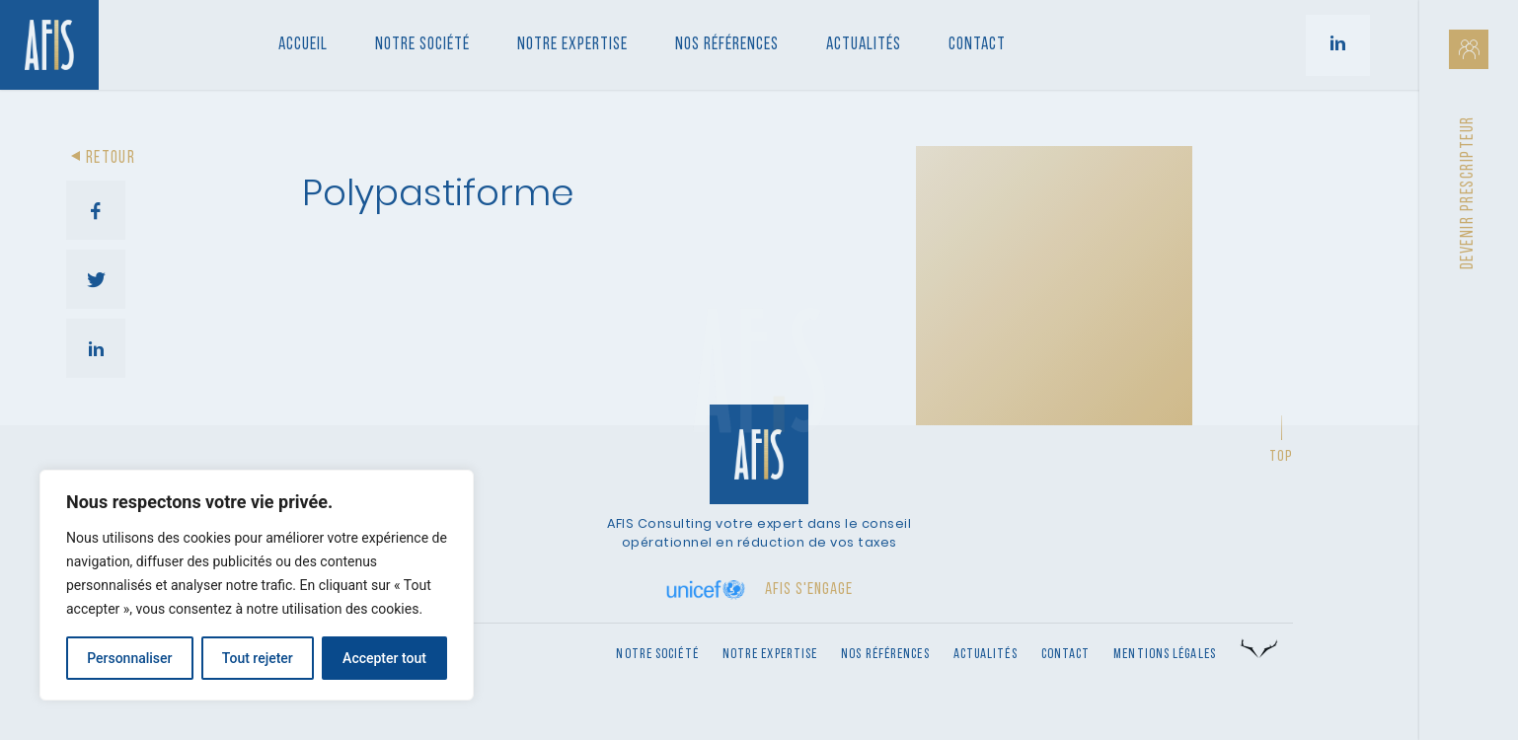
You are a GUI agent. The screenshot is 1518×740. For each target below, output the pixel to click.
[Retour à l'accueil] (49, 45)
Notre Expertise (572, 45)
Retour (100, 158)
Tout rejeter (257, 658)
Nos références (727, 45)
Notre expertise (770, 654)
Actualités (863, 45)
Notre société (422, 45)
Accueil (303, 45)
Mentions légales (1164, 654)
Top (1281, 457)
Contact (977, 45)
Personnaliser (129, 658)
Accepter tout (384, 658)
